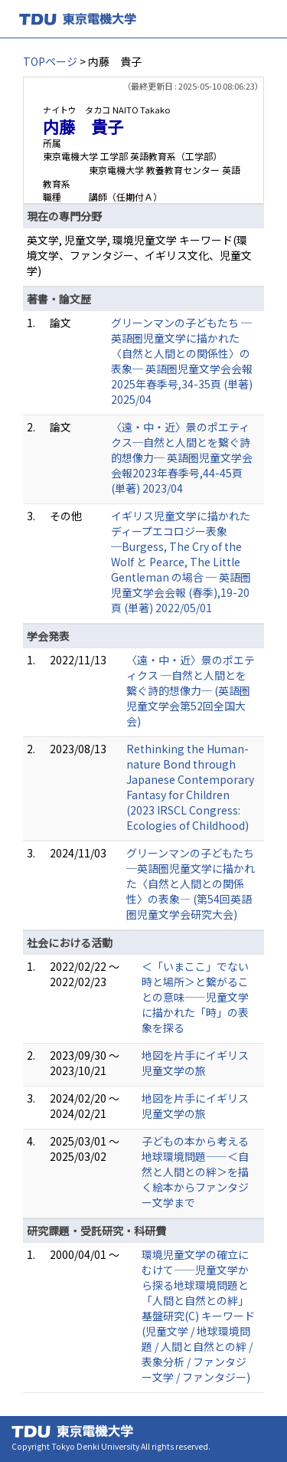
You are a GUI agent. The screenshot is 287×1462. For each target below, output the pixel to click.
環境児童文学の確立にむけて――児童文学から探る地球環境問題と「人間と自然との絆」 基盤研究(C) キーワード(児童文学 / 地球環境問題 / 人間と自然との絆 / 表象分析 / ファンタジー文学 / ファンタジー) (198, 1316)
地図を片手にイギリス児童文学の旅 (195, 1062)
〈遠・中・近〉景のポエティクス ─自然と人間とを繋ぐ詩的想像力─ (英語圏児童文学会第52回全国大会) (190, 690)
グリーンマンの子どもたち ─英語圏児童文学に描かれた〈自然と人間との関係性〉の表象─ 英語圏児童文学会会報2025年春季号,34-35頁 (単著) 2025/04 (182, 361)
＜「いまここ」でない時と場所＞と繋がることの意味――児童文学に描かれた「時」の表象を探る (195, 997)
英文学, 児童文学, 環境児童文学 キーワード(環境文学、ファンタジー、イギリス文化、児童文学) (139, 255)
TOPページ (50, 61)
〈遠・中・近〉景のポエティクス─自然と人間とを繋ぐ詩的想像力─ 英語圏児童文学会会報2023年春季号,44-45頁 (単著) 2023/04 (182, 457)
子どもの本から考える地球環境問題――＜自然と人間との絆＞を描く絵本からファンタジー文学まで (195, 1171)
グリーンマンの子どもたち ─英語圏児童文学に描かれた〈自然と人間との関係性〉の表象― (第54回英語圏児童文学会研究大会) (190, 883)
